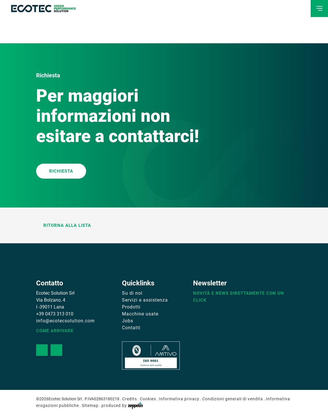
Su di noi (132, 293)
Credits (129, 399)
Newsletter (210, 283)
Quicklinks (138, 283)
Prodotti (131, 307)
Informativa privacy (179, 399)
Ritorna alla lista (63, 225)
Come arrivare (54, 330)
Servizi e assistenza (145, 300)
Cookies (148, 399)
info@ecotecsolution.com (65, 321)
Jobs (127, 321)
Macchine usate (140, 314)
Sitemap (90, 405)
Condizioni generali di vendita (232, 399)
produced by (122, 405)
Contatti (131, 327)
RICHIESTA (61, 171)
